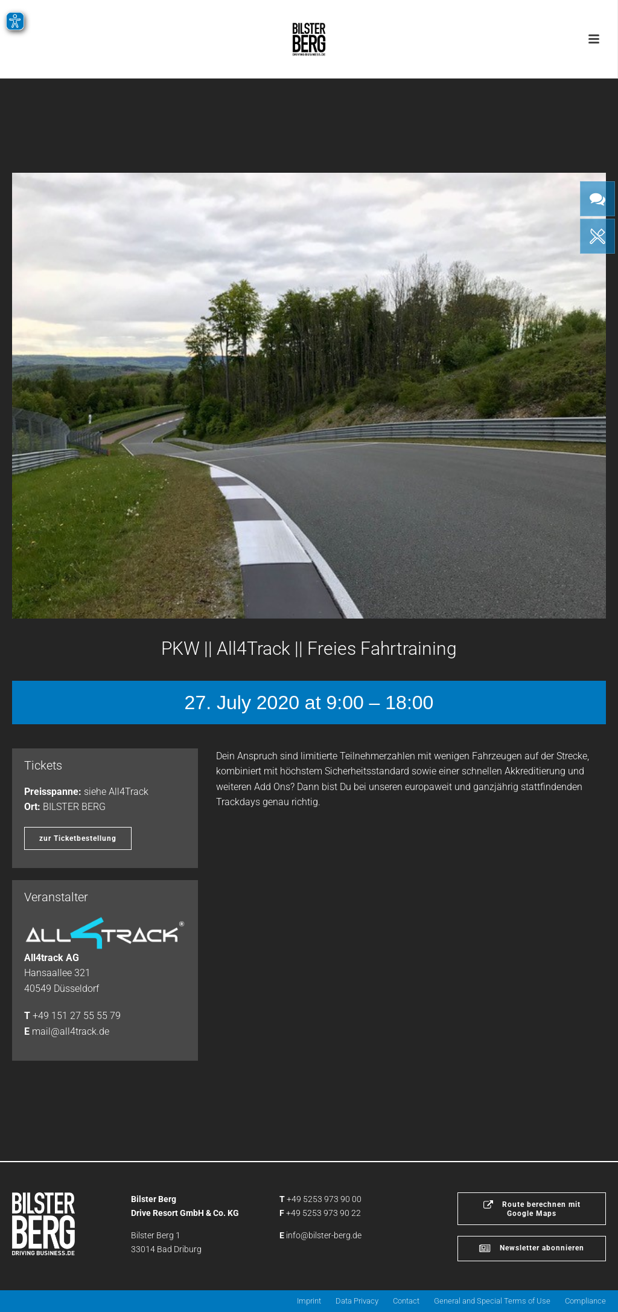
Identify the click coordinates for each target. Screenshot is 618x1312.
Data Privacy (357, 1300)
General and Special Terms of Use (492, 1300)
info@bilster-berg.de (324, 1235)
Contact (406, 1300)
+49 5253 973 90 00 (324, 1199)
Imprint (309, 1300)
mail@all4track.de (70, 1031)
